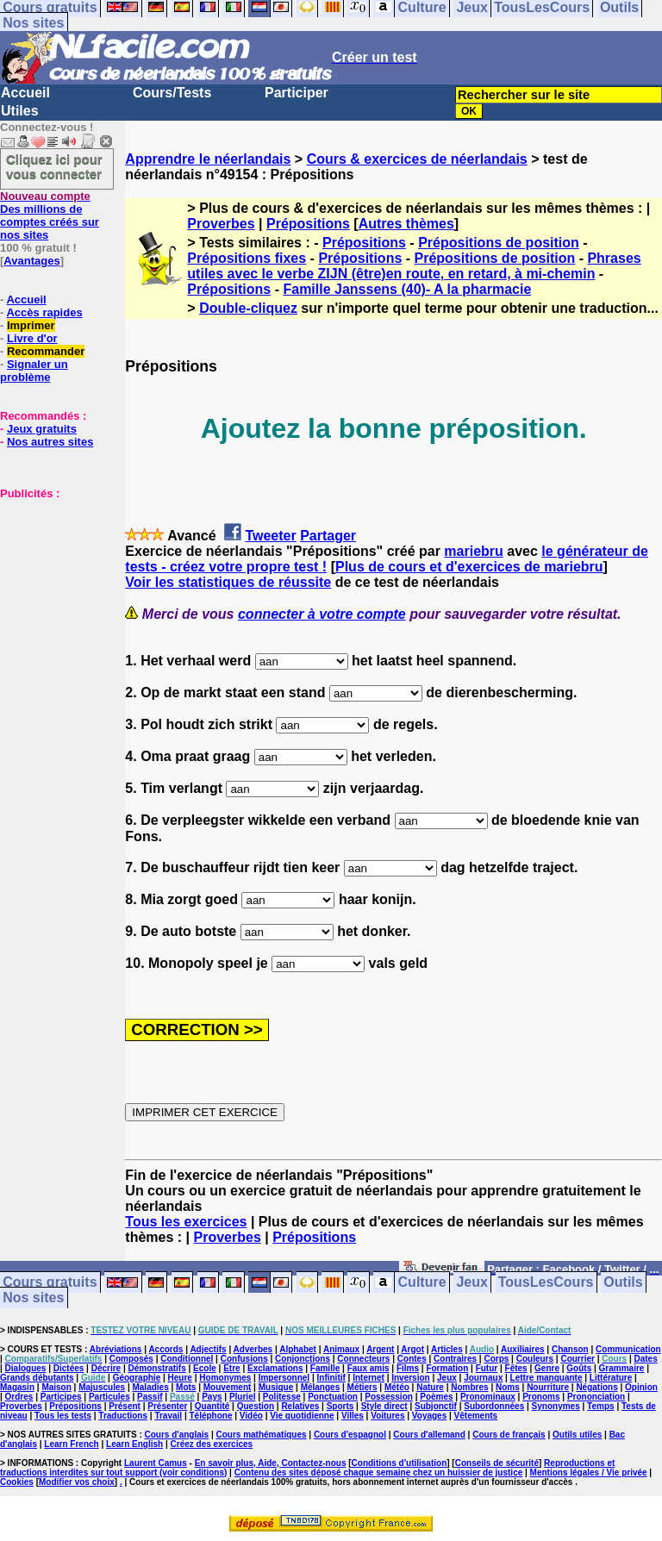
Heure (180, 1377)
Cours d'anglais (177, 1434)
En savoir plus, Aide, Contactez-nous (271, 1463)
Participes (61, 1396)
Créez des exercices (212, 1444)
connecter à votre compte (322, 614)
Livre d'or (32, 338)
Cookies (17, 1482)
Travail (168, 1415)
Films (408, 1368)
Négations (596, 1387)
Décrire (106, 1368)
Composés (131, 1358)
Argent (380, 1349)
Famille (325, 1368)
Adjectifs (208, 1349)
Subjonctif (436, 1406)
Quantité (212, 1406)
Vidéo (251, 1415)
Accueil (25, 92)
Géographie (137, 1377)
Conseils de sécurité (497, 1463)
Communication (628, 1349)
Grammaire (622, 1368)
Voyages (429, 1415)
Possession (389, 1396)
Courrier (577, 1358)
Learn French (71, 1444)
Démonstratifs (157, 1368)
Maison (56, 1387)
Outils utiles (577, 1434)
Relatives (300, 1406)
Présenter (167, 1406)
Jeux (471, 1283)
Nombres (469, 1387)
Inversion (410, 1377)
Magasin (17, 1387)
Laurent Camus (155, 1463)
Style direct (384, 1406)
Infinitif (331, 1377)
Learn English (134, 1444)
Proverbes (220, 223)
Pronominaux (487, 1396)
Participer (296, 92)
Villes (352, 1415)
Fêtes (516, 1368)
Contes (412, 1358)
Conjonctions (302, 1358)
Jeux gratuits (42, 428)
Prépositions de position (498, 242)
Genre (546, 1368)
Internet (368, 1377)
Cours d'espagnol (350, 1434)
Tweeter (270, 535)
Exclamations (275, 1368)
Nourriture (548, 1387)
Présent (125, 1406)
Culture (422, 1283)
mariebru (473, 551)
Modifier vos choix (77, 1482)
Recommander (45, 351)
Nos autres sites (50, 441)
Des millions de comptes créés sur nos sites (49, 215)
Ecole (204, 1368)
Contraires (455, 1358)
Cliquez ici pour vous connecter (54, 166)
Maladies (150, 1387)
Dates (645, 1358)
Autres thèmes (406, 223)
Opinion (641, 1387)
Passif (149, 1396)
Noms (508, 1387)
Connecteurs (363, 1358)
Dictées (68, 1368)
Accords (165, 1349)
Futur (487, 1368)
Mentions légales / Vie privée (588, 1472)
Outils (622, 1283)
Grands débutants (37, 1377)
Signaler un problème (34, 371)
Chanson (570, 1349)
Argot (412, 1349)
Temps (601, 1406)
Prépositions (308, 223)
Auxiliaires (523, 1349)
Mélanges (320, 1387)
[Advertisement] (51, 586)
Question (255, 1406)
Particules (109, 1396)
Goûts (578, 1368)
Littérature (611, 1377)
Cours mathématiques (261, 1434)
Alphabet (297, 1349)
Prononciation (596, 1396)
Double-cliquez (248, 308)
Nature (430, 1387)
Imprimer (31, 325)
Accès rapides (44, 312)
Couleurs (534, 1358)
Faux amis (368, 1368)
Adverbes (253, 1349)
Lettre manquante (546, 1377)
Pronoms (540, 1396)
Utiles (20, 110)
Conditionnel (186, 1358)
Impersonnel (284, 1377)
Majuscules (101, 1387)
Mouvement (227, 1387)
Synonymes (556, 1406)
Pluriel (242, 1396)
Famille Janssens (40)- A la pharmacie (407, 289)
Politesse (282, 1396)
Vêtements (476, 1415)
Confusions (244, 1358)
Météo (396, 1387)
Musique (276, 1387)
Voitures (387, 1415)
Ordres (19, 1396)
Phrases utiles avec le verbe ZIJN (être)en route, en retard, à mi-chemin (413, 266)
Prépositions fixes (246, 258)
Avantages (31, 260)
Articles (447, 1349)
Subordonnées (494, 1406)
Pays (212, 1396)
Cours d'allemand (429, 1434)
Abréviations (116, 1349)
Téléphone (210, 1415)
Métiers (362, 1387)
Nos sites (33, 23)
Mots (186, 1387)
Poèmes (436, 1396)
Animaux (341, 1349)
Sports (340, 1406)
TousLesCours (546, 1283)
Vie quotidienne (302, 1415)
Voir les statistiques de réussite (228, 582)
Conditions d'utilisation (399, 1463)
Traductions (122, 1415)
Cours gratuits (50, 1283)
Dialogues (26, 1368)
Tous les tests (62, 1415)
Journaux (483, 1377)
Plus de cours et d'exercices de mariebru (469, 566)
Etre (231, 1368)
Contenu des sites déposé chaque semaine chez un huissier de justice (378, 1472)
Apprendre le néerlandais (207, 159)
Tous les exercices (186, 1221)
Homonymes (225, 1377)
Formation (447, 1368)
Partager (328, 535)
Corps (496, 1358)
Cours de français (508, 1434)
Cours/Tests (172, 92)
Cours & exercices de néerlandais (417, 159)
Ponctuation (333, 1396)
